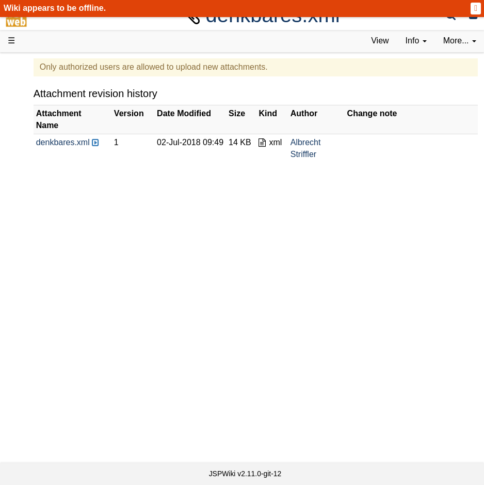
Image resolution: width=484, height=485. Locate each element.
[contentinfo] (416, 41)
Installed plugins (58, 409)
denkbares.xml (140, 142)
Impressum (48, 433)
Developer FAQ (56, 257)
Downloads (48, 93)
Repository (48, 304)
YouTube (44, 351)
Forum (40, 339)
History (41, 116)
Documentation (56, 175)
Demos (41, 198)
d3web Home (33, 63)
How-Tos (44, 245)
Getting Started (56, 233)
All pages (45, 386)
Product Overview (60, 81)
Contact (42, 421)
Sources (43, 292)
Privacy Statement (61, 445)
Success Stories (58, 104)
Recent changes (58, 398)
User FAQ (46, 186)
